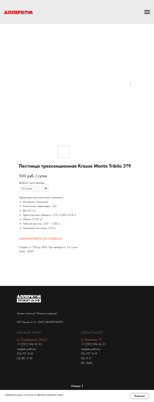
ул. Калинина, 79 (91, 339)
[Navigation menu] (147, 12)
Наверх (77, 386)
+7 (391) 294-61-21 (93, 344)
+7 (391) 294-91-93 (29, 344)
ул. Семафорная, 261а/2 (32, 339)
